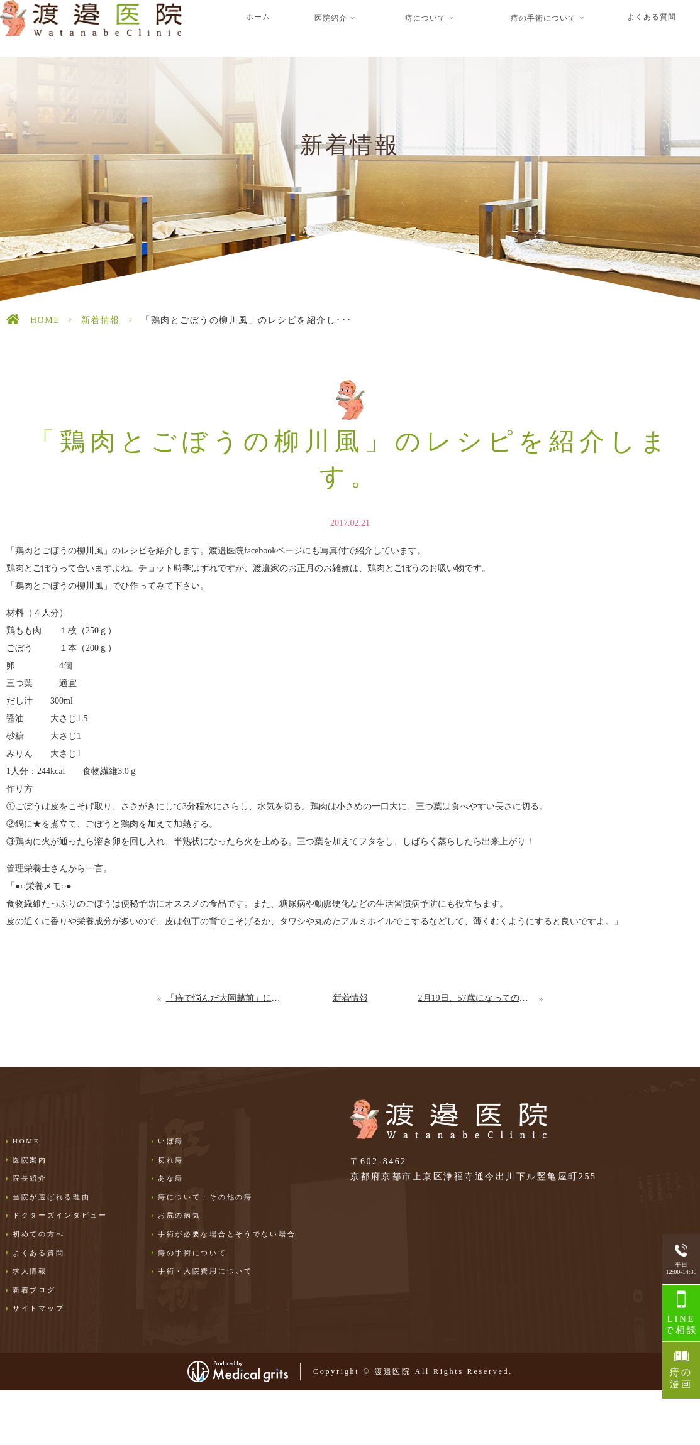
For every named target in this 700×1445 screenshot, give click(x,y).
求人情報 (30, 1271)
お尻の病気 (179, 1215)
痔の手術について (192, 1253)
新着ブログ (34, 1290)
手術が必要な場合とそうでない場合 (227, 1234)
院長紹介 (30, 1178)
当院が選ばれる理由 (51, 1197)
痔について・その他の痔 (205, 1197)
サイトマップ (38, 1308)
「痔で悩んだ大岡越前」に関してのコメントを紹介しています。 (224, 998)
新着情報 (100, 320)
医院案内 (30, 1160)
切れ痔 (171, 1160)
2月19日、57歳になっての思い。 (478, 998)
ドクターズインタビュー (60, 1215)
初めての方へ (38, 1234)
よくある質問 (651, 17)
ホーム (258, 17)
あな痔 (171, 1178)
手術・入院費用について (205, 1271)
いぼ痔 (171, 1141)
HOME (45, 320)
